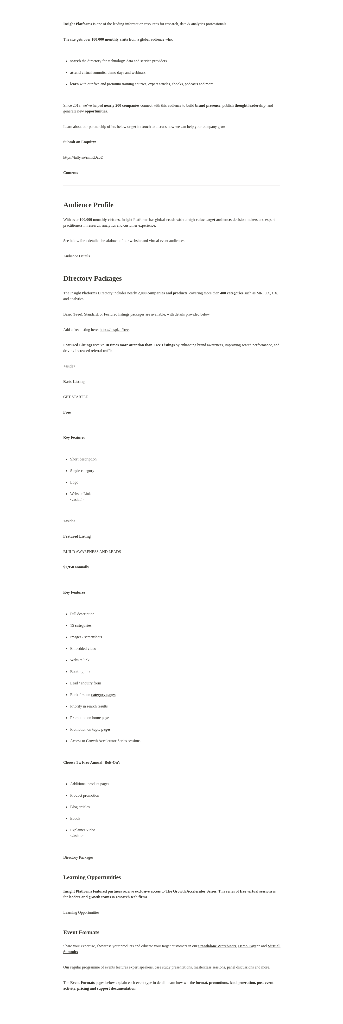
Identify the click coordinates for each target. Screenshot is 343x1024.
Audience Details (76, 256)
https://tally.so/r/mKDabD (83, 157)
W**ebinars (217, 946)
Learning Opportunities (81, 912)
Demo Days (247, 946)
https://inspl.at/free (114, 330)
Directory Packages (78, 857)
